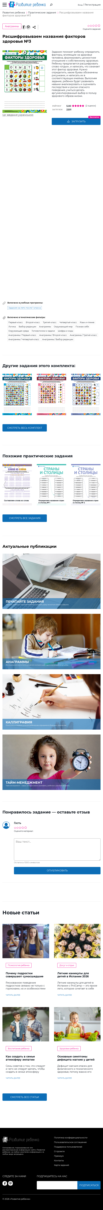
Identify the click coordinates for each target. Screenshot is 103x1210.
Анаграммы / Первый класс (22, 335)
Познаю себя (82, 327)
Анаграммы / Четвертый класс (23, 339)
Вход (79, 4)
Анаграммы (12, 26)
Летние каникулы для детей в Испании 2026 (73, 975)
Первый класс (15, 322)
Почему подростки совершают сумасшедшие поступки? (24, 976)
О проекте (59, 1151)
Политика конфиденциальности (70, 1137)
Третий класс (50, 322)
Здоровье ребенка (69, 1048)
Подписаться (89, 1185)
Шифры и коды (65, 331)
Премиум (59, 1156)
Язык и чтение (87, 322)
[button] (4, 394)
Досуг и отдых (66, 965)
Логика (12, 327)
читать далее (13, 995)
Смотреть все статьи (24, 1097)
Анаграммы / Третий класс (83, 335)
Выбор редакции (27, 327)
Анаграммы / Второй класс (53, 335)
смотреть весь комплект (24, 428)
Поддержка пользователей (68, 1147)
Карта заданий (61, 1165)
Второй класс (33, 322)
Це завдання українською (17, 114)
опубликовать (57, 870)
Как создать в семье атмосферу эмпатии (20, 1058)
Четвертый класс (68, 322)
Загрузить (76, 121)
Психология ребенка (18, 965)
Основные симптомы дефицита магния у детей (75, 1058)
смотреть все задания (24, 518)
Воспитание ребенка (18, 1048)
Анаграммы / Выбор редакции (57, 339)
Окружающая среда (18, 331)
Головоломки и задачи (43, 331)
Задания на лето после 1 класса (24, 308)
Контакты (59, 1160)
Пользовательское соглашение (70, 1142)
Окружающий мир (63, 327)
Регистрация (93, 4)
